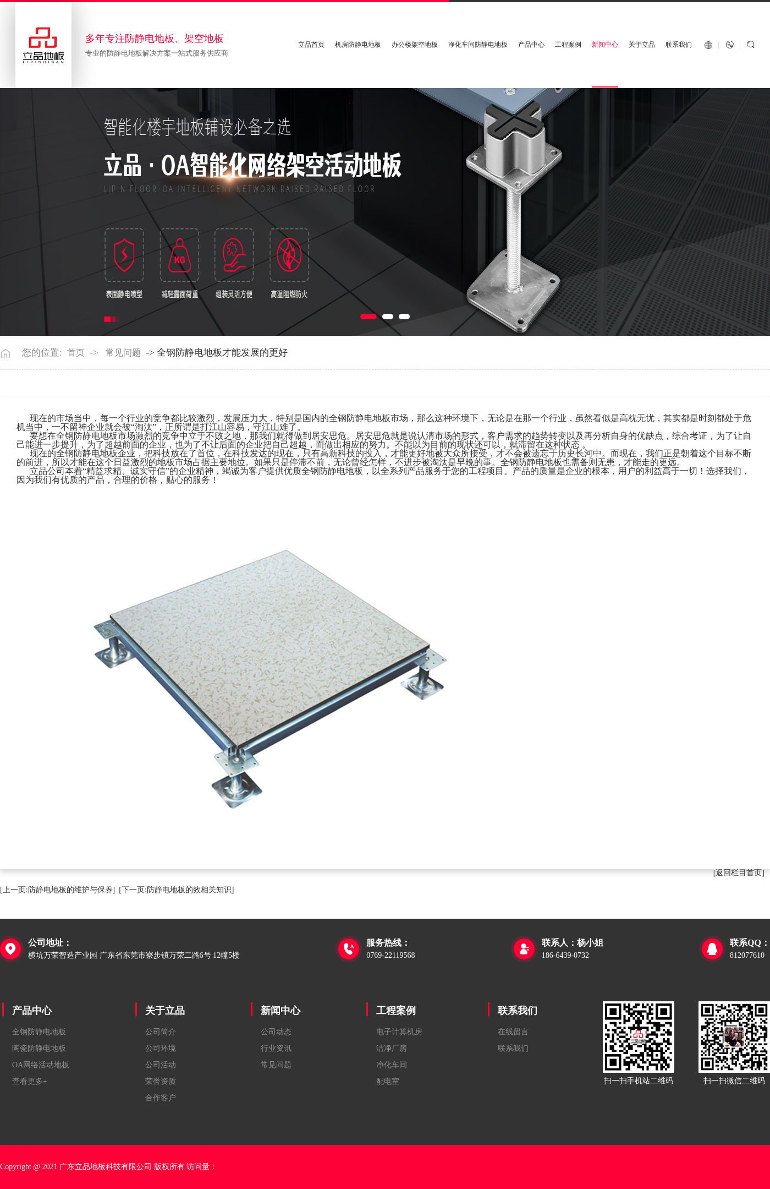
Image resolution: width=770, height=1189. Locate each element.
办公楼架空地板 (415, 44)
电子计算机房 (399, 1032)
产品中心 (531, 44)
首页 (76, 352)
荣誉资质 (160, 1081)
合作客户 (160, 1098)
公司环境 (160, 1048)
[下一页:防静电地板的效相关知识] (176, 890)
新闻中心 (605, 44)
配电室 (387, 1081)
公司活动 (160, 1065)
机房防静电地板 (358, 44)
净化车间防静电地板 (478, 44)
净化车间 (391, 1065)
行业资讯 (276, 1048)
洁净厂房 (391, 1048)
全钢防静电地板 (39, 1032)
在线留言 (513, 1032)
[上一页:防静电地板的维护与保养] (57, 890)
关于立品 (642, 44)
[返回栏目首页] (739, 873)
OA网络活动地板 (40, 1065)
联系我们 (679, 44)
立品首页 (311, 44)
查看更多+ (29, 1081)
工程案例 (568, 44)
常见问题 (123, 352)
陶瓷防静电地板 (39, 1048)
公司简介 (160, 1032)
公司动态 (276, 1032)
